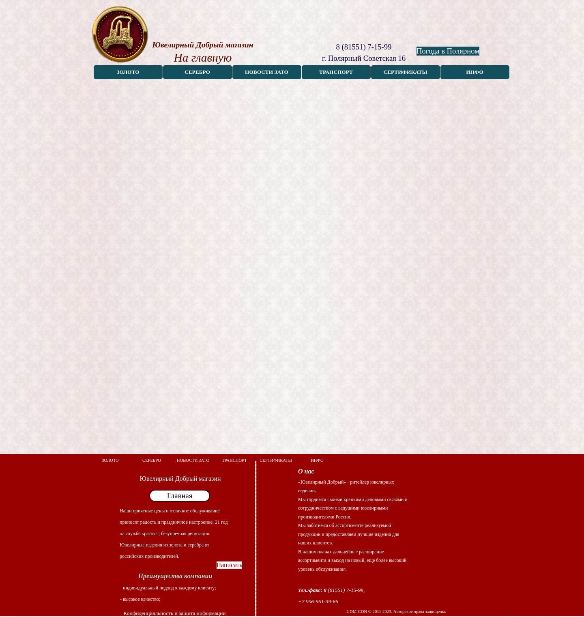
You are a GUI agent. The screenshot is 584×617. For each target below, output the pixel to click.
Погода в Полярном (448, 51)
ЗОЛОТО (127, 72)
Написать (230, 564)
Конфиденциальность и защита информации (175, 613)
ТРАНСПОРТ (336, 72)
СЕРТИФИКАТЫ (405, 72)
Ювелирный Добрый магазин (202, 45)
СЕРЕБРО (197, 72)
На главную (203, 57)
